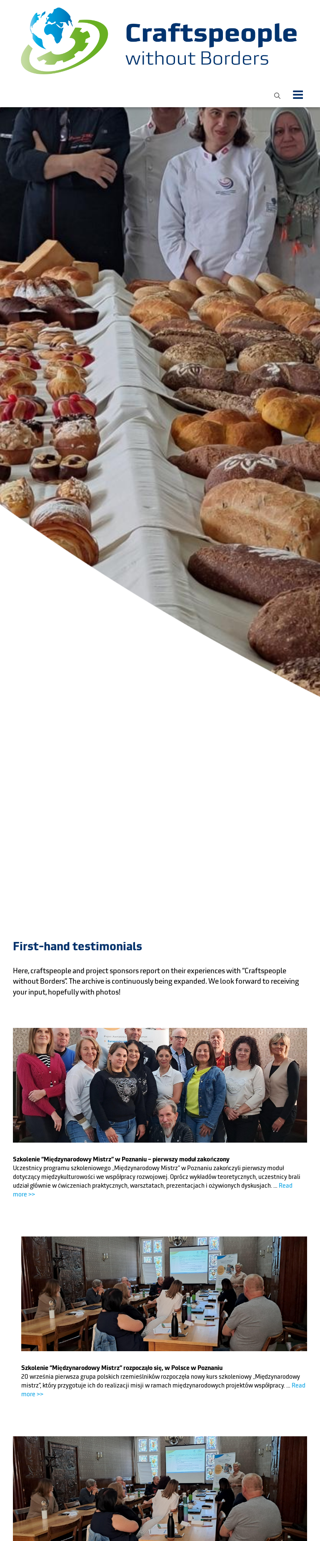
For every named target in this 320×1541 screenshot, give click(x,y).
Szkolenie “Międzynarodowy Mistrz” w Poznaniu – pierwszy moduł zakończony (121, 1159)
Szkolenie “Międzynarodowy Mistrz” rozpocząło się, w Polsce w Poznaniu (121, 1368)
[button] (277, 94)
